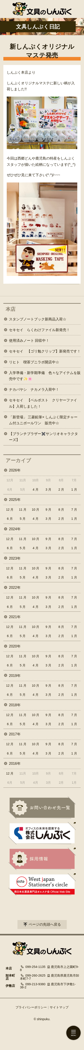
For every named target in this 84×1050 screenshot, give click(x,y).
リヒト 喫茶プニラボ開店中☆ (34, 362)
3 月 (48, 489)
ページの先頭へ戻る (45, 924)
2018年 (15, 705)
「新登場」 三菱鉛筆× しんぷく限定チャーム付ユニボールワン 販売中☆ (43, 420)
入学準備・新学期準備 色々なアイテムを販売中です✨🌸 (45, 376)
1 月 (74, 489)
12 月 (9, 509)
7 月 (74, 509)
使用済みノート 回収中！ (29, 340)
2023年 (15, 558)
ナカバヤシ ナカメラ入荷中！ (34, 389)
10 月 (35, 509)
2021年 (15, 617)
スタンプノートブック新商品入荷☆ (37, 319)
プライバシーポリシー (31, 1007)
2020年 (15, 646)
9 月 (48, 509)
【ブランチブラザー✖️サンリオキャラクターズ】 (43, 437)
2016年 (15, 763)
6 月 (10, 518)
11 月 (22, 509)
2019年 (15, 676)
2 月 (61, 489)
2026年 (15, 470)
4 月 (36, 489)
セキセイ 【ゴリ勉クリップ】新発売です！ (45, 351)
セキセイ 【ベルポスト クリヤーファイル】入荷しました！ (43, 403)
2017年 (15, 734)
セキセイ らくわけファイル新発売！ (39, 330)
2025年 (15, 500)
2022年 (15, 587)
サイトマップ (59, 1007)
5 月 (23, 518)
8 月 (61, 509)
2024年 (15, 529)
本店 (10, 309)
